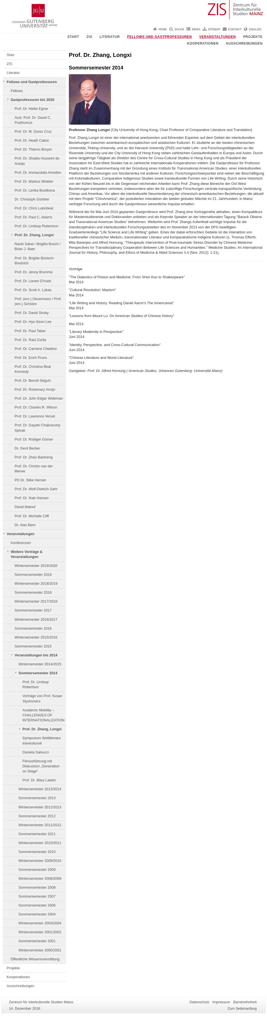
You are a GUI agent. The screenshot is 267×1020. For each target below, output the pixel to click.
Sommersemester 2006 (36, 905)
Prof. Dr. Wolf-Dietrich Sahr (35, 489)
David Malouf (24, 507)
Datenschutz (199, 1002)
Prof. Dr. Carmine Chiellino (35, 349)
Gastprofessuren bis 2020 (32, 100)
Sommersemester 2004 (36, 914)
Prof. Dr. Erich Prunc (30, 358)
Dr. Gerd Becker (27, 448)
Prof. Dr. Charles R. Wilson (35, 407)
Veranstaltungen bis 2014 (35, 655)
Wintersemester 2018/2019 (35, 583)
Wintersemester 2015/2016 (35, 637)
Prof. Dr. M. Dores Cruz (33, 131)
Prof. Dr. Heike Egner (31, 109)
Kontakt (234, 29)
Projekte (253, 37)
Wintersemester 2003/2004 (39, 923)
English (255, 29)
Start (73, 37)
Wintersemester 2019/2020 (35, 566)
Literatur (109, 37)
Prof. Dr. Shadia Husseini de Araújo (36, 160)
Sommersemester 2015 (33, 646)
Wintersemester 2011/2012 (39, 825)
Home (163, 29)
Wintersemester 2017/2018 (35, 601)
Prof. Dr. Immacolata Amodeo (37, 172)
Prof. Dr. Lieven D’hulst (32, 281)
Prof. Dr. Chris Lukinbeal (33, 208)
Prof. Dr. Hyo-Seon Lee (32, 322)
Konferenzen (21, 543)
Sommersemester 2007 (36, 896)
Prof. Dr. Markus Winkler (33, 181)
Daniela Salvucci (35, 752)
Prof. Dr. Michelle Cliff (31, 516)
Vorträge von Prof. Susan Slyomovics (42, 698)
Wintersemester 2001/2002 (39, 932)
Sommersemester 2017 (33, 610)
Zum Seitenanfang (242, 1008)
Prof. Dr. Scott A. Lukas (32, 290)
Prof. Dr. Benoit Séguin (32, 380)
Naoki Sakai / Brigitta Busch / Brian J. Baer (37, 246)
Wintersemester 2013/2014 (39, 789)
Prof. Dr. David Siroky (31, 313)
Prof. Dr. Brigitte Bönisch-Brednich (34, 260)
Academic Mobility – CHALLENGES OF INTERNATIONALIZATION (43, 715)
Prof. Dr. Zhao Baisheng (33, 457)
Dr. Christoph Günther (31, 199)
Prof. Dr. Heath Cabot (31, 140)
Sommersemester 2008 (36, 887)
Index (196, 29)
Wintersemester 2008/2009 (39, 878)
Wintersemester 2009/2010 (39, 861)
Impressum (221, 1002)
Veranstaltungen (217, 37)
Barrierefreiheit (245, 1002)
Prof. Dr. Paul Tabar (29, 331)
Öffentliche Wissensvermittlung (35, 959)
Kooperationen (203, 43)
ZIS (89, 37)
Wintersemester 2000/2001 (39, 950)
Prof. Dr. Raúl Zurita (30, 340)
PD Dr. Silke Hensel (30, 480)
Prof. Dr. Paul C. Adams (33, 217)
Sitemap (214, 29)
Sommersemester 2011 (36, 834)
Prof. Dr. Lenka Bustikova (34, 190)
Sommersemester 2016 (33, 628)
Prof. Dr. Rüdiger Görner (33, 439)
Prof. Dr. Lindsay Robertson (36, 226)
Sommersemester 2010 (36, 852)
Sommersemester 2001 (36, 941)
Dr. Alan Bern (24, 525)
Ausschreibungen (244, 43)
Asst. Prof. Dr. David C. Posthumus (32, 120)
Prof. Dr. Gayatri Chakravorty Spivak (37, 427)
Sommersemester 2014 (37, 673)
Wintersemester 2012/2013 (39, 807)
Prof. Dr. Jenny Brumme (33, 272)
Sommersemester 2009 (36, 869)
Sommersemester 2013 (36, 798)
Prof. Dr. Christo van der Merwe (33, 468)
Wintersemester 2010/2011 (39, 843)
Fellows (17, 91)
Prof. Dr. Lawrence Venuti (34, 416)
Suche (179, 29)
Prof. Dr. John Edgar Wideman (38, 398)
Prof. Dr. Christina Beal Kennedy (32, 369)
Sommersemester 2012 (36, 816)
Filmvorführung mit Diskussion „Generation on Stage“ (40, 766)
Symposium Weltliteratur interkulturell (41, 740)
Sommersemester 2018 (33, 592)
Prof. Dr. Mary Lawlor (39, 780)
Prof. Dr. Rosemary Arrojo (34, 389)
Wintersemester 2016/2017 (35, 619)
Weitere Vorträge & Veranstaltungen (26, 554)
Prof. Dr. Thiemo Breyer (33, 149)
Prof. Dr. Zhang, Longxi (34, 235)
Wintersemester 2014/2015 (39, 664)
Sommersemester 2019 (33, 574)
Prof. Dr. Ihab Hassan (31, 498)
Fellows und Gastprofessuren (159, 37)
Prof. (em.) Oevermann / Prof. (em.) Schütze (38, 301)
